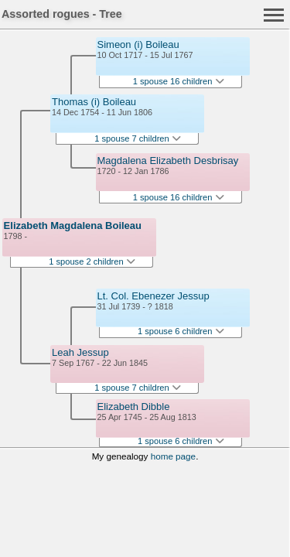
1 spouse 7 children (137, 138)
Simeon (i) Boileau (138, 44)
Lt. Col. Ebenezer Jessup (153, 296)
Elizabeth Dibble (133, 406)
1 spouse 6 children (181, 331)
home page (173, 456)
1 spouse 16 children (178, 81)
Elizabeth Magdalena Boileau (73, 225)
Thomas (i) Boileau (94, 102)
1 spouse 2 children (92, 261)
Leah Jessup (80, 352)
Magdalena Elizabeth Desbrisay (168, 160)
